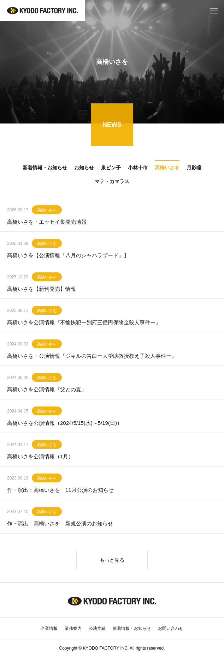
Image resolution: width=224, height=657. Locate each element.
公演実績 (97, 628)
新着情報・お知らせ (132, 628)
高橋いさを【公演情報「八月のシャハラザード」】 (68, 257)
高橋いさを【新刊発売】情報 (41, 290)
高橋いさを (47, 211)
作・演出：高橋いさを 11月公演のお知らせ (60, 491)
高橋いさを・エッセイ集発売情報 (47, 223)
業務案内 (73, 628)
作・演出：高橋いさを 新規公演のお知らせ (60, 525)
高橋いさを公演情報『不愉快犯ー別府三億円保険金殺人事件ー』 (84, 324)
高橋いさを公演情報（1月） (40, 458)
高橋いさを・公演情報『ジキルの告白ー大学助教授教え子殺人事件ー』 (92, 357)
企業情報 (49, 628)
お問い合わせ (170, 628)
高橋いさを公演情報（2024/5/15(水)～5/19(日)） (64, 424)
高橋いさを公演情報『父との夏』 (47, 391)
